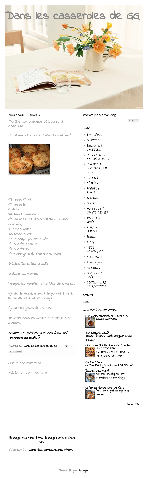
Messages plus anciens (59, 438)
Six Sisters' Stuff (97, 333)
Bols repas (94, 262)
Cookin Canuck (94, 362)
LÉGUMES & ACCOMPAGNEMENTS (98, 168)
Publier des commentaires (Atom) (50, 450)
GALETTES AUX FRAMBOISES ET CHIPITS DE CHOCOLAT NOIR (112, 352)
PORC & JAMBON (92, 229)
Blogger (83, 470)
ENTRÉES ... (95, 140)
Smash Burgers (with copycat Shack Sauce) (108, 338)
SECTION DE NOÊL (95, 275)
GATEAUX (93, 183)
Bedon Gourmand (97, 371)
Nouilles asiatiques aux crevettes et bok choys (110, 376)
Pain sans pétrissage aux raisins (112, 393)
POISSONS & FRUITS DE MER (97, 211)
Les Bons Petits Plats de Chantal (107, 345)
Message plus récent (23, 438)
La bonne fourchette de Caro (104, 388)
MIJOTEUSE (94, 257)
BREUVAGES (95, 135)
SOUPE (91, 203)
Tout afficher (132, 404)
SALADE (92, 198)
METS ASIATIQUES (95, 249)
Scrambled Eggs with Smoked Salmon (109, 365)
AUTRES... (93, 268)
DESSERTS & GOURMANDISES (98, 157)
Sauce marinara (106, 319)
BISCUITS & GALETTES (95, 148)
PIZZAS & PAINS (93, 190)
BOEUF (91, 237)
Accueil (41, 440)
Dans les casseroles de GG (72, 16)
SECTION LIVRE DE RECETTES (97, 284)
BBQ (90, 242)
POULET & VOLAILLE (93, 220)
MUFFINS (92, 178)
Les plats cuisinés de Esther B (106, 316)
